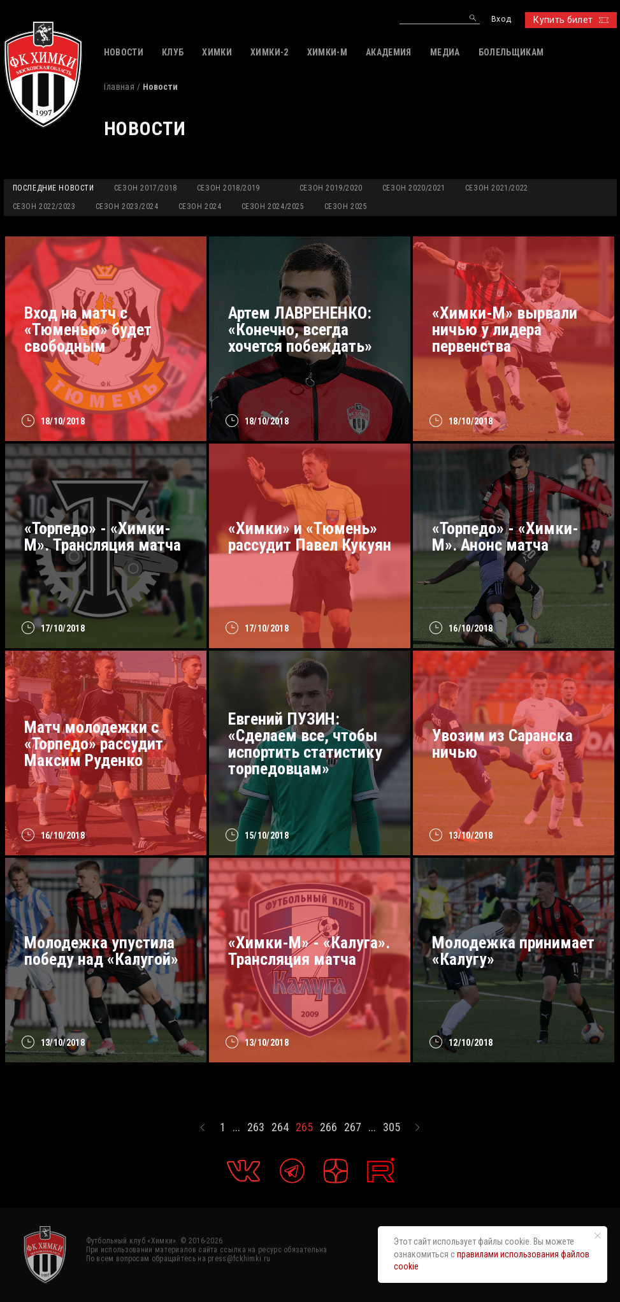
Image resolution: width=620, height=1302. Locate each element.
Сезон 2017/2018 (145, 188)
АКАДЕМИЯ (389, 52)
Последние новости (53, 188)
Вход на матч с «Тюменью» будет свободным (88, 329)
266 (328, 1127)
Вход (501, 19)
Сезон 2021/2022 (496, 188)
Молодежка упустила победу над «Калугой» (101, 951)
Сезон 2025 (346, 206)
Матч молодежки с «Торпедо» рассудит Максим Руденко (93, 744)
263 (255, 1127)
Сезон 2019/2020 (331, 188)
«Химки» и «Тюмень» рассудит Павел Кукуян (309, 536)
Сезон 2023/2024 (127, 206)
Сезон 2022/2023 (44, 206)
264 (280, 1127)
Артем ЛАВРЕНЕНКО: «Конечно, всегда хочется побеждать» (300, 329)
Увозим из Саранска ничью (502, 744)
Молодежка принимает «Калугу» (513, 951)
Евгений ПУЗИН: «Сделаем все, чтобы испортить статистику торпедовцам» (305, 743)
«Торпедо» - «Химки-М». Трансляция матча (102, 536)
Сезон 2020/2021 (413, 188)
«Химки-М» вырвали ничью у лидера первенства (504, 329)
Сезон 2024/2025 (273, 206)
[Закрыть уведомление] (597, 1235)
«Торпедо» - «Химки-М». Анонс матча (505, 536)
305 (391, 1127)
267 (352, 1127)
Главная (119, 87)
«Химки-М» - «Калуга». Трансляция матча (309, 951)
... (236, 1127)
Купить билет (570, 20)
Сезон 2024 (200, 206)
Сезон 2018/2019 (228, 188)
